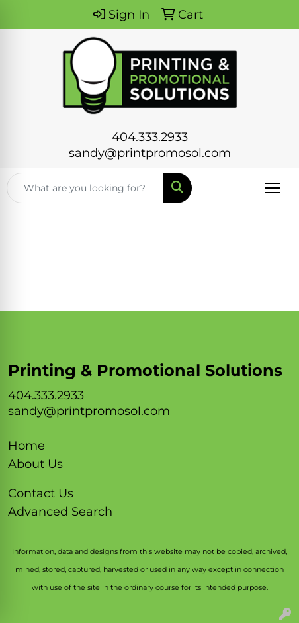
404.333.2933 (150, 137)
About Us (35, 464)
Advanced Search (60, 511)
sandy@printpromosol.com (150, 153)
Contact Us (40, 493)
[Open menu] (272, 188)
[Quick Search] (85, 188)
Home (26, 445)
